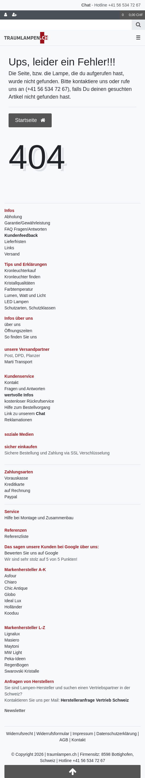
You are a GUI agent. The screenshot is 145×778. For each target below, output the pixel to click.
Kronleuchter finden (22, 276)
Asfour (10, 575)
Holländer (13, 607)
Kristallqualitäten (19, 283)
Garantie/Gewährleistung (27, 223)
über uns (12, 324)
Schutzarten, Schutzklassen (30, 308)
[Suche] (138, 25)
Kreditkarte (14, 484)
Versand (11, 254)
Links (9, 247)
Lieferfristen (15, 241)
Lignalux (12, 633)
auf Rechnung (17, 490)
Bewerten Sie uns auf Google (31, 553)
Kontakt (11, 382)
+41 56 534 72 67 (124, 5)
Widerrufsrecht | (21, 733)
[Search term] (66, 25)
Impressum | (85, 733)
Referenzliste (16, 536)
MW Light (13, 652)
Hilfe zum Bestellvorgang (27, 407)
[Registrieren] (14, 15)
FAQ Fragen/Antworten (25, 229)
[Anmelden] (5, 15)
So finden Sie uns (20, 337)
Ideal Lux (12, 600)
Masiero (11, 640)
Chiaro (10, 582)
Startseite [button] (30, 120)
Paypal (10, 496)
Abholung (13, 216)
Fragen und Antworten (24, 388)
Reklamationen (18, 419)
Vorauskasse (16, 478)
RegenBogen (16, 665)
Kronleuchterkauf (20, 270)
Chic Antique (16, 588)
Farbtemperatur (18, 289)
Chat (86, 5)
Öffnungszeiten (18, 330)
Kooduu (11, 613)
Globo (9, 594)
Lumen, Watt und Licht (25, 295)
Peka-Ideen (15, 658)
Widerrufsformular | (54, 733)
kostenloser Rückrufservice (29, 401)
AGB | (65, 739)
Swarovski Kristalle (21, 671)
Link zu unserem (24, 413)
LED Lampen (16, 301)
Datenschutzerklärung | (118, 733)
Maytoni (11, 646)
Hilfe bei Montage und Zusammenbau (38, 517)
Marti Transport (18, 361)
